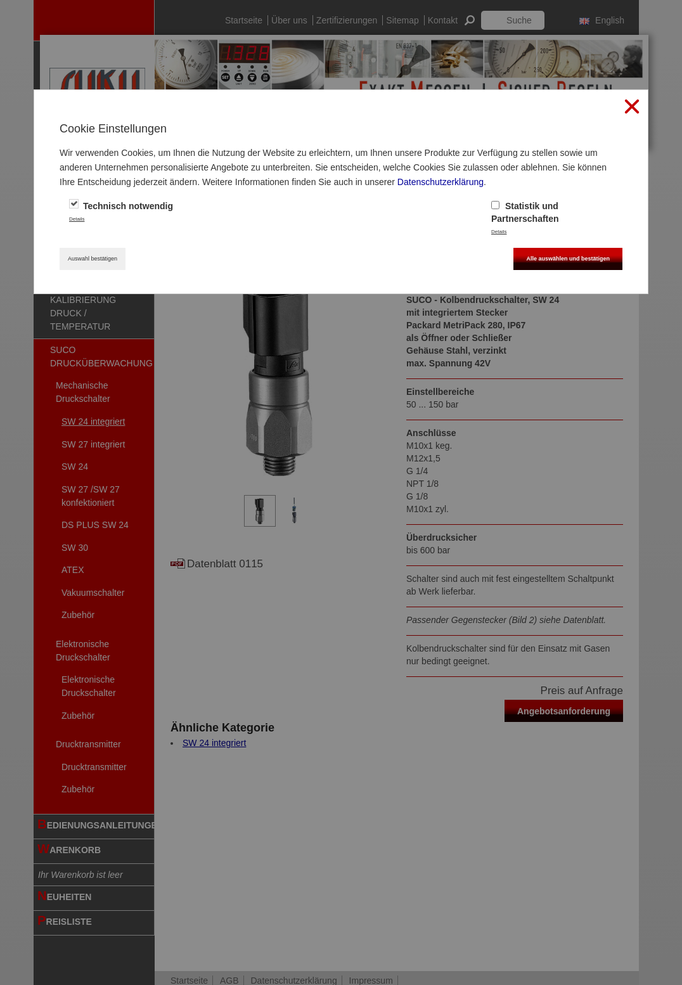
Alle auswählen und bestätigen (568, 258)
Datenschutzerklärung (440, 182)
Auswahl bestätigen (92, 258)
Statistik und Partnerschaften (525, 212)
